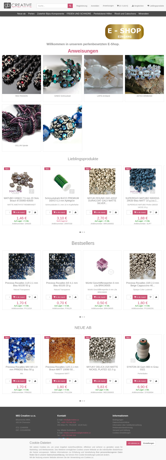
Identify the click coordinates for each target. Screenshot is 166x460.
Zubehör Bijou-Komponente (50, 13)
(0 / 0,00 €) (122, 6)
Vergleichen (138, 6)
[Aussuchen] (70, 6)
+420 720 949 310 (68, 422)
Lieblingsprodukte (155, 6)
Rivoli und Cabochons (125, 13)
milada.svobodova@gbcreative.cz (77, 433)
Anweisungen (83, 51)
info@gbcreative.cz (71, 420)
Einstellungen (148, 443)
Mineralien (144, 13)
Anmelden (95, 6)
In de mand (19, 212)
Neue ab (21, 13)
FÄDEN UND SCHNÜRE (79, 13)
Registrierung (81, 6)
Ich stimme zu (133, 443)
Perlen (31, 13)
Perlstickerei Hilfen (103, 13)
